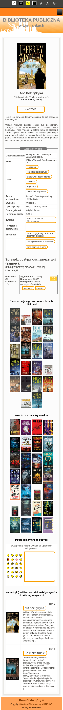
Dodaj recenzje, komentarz (40, 241)
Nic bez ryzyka (34, 608)
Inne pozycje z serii (36, 247)
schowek (28, 288)
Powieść (31, 181)
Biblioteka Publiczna (31, 20)
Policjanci (31, 167)
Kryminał (31, 186)
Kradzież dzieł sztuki (37, 172)
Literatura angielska (36, 191)
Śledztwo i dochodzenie (38, 176)
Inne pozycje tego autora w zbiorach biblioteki (40, 234)
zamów (39, 288)
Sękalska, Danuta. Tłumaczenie (36, 219)
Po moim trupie (35, 653)
